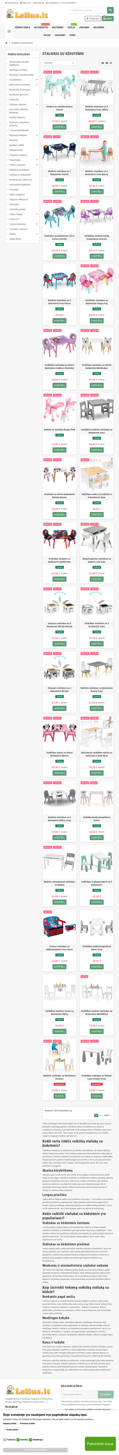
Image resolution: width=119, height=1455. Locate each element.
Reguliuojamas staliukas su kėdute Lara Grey (97, 560)
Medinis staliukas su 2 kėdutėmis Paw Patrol (59, 302)
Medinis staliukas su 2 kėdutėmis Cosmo (59, 173)
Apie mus (25, 3)
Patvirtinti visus (100, 1444)
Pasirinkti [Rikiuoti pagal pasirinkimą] (48, 63)
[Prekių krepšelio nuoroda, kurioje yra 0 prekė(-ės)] (108, 18)
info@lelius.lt (53, 3)
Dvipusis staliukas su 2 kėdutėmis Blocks (59, 690)
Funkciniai (11, 1440)
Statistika (24, 1440)
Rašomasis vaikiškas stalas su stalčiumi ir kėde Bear (96, 754)
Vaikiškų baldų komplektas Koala (96, 819)
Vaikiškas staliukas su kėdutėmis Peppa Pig (96, 302)
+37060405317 (69, 3)
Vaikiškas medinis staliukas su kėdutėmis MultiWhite (96, 1013)
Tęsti (107, 1116)
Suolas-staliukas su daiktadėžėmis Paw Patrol (59, 948)
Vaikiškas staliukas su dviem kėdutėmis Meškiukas (96, 366)
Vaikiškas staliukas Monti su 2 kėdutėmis (96, 884)
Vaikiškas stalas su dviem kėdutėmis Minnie (59, 754)
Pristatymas (11, 3)
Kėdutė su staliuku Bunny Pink (59, 430)
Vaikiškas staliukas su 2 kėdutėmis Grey (96, 625)
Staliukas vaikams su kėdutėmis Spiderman (59, 560)
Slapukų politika (9, 1423)
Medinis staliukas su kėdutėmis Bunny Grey (97, 690)
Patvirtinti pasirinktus (35, 1449)
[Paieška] (91, 10)
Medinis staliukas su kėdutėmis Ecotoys (59, 1077)
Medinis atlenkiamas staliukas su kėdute (59, 884)
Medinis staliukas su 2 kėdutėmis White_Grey (59, 819)
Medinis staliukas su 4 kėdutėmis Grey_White (96, 108)
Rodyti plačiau (12, 1430)
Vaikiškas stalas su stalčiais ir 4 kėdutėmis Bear (96, 496)
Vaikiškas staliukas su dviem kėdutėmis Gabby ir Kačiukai (59, 366)
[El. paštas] (79, 1395)
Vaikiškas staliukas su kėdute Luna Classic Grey (97, 1077)
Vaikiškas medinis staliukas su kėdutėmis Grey (96, 431)
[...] (46, 1402)
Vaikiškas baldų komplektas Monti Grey (96, 948)
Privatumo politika (27, 1423)
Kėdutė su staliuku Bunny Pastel (59, 108)
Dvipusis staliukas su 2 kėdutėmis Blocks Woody (59, 625)
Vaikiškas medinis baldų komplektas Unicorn (96, 237)
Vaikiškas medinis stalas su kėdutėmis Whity (59, 1013)
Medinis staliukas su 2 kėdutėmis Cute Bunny (96, 173)
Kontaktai (38, 3)
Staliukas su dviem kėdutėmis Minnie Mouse (59, 496)
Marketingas (38, 1440)
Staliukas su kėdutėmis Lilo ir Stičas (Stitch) (59, 237)
